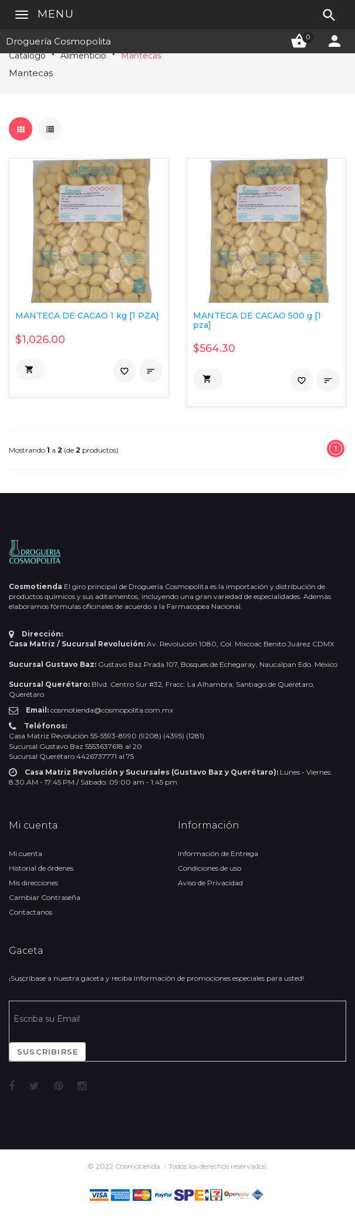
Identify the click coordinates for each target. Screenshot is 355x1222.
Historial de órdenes (41, 868)
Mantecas (141, 55)
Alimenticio (83, 55)
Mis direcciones (33, 882)
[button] (30, 369)
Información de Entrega (218, 853)
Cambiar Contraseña (44, 897)
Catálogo (27, 55)
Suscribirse (47, 1051)
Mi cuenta (25, 853)
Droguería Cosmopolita (58, 41)
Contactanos (30, 912)
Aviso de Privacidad (210, 882)
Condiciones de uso (209, 868)
